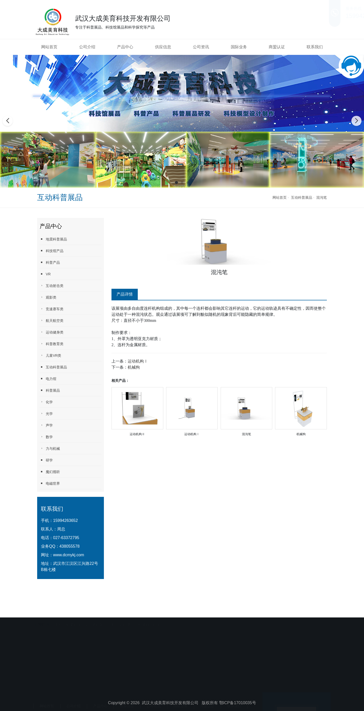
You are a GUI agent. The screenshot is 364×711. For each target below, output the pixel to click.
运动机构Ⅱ (137, 434)
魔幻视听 (50, 472)
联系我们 (315, 47)
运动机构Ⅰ (138, 361)
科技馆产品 (51, 251)
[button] (176, 182)
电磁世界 (50, 483)
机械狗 (134, 367)
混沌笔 (321, 197)
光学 (46, 413)
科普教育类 (51, 344)
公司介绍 (87, 47)
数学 (46, 437)
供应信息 (163, 47)
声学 (46, 425)
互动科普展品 (301, 197)
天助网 (63, 617)
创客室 (136, 617)
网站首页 (49, 47)
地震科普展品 (53, 239)
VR (45, 274)
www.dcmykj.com (68, 555)
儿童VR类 (50, 355)
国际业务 (239, 47)
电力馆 (48, 378)
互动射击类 (51, 285)
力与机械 (50, 448)
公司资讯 (201, 47)
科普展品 (50, 390)
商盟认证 (277, 47)
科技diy (120, 617)
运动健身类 (51, 332)
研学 (46, 460)
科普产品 (50, 262)
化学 (46, 402)
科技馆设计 (83, 617)
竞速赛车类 (51, 309)
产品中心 (125, 47)
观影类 (48, 297)
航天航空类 (51, 320)
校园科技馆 (155, 617)
